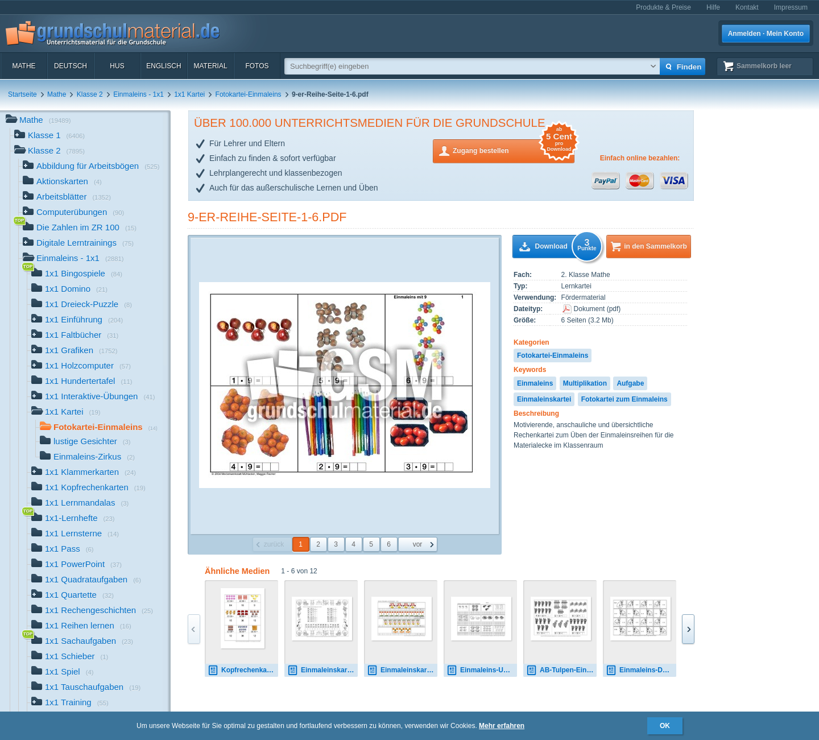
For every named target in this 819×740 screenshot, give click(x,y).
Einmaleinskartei (544, 399)
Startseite (22, 94)
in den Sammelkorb (655, 246)
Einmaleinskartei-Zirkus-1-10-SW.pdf (322, 670)
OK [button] (665, 726)
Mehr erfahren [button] (501, 726)
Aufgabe (630, 383)
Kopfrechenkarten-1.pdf (243, 670)
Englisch (163, 66)
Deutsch (70, 66)
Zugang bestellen (513, 149)
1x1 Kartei (189, 94)
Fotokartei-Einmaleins (249, 94)
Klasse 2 (90, 94)
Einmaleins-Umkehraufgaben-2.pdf (481, 670)
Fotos (256, 66)
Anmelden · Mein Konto (766, 34)
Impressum (791, 7)
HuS (117, 66)
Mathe (23, 66)
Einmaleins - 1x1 (138, 94)
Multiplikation (585, 383)
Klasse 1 (49, 136)
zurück (274, 544)
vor (418, 544)
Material (210, 66)
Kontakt (747, 7)
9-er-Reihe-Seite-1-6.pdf (267, 217)
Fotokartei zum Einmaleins (624, 399)
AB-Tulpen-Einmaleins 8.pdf (561, 670)
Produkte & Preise (663, 7)
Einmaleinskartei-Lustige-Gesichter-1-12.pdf (402, 670)
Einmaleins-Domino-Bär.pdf (641, 670)
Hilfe (713, 7)
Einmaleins (535, 383)
